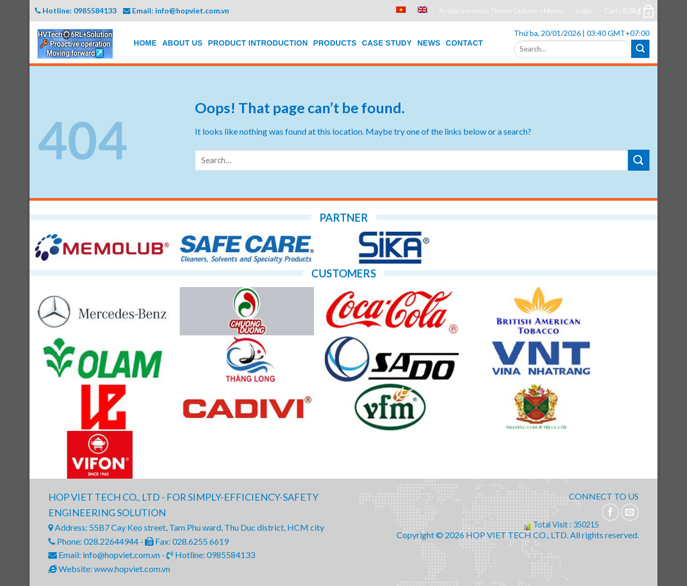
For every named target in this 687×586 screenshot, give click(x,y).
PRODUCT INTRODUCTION (258, 43)
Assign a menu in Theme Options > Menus (501, 10)
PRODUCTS (335, 43)
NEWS (428, 43)
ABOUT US (182, 43)
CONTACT (464, 43)
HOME (145, 43)
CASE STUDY (387, 43)
